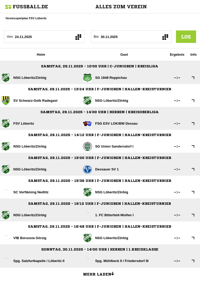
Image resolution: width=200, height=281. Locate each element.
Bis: (96, 37)
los (186, 36)
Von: (10, 37)
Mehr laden (100, 273)
